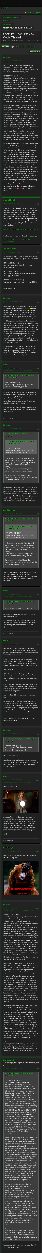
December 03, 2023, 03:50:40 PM (12, 1068)
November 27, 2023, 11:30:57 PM (12, 851)
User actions (35, 51)
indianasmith (9, 1060)
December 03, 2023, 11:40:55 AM (12, 908)
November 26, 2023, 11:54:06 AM (12, 734)
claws (5, 364)
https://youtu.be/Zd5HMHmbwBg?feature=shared (20, 229)
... (26, 47)
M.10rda (6, 57)
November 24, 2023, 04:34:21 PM (12, 513)
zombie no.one (9, 248)
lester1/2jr (8, 640)
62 (28, 47)
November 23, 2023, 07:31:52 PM (12, 61)
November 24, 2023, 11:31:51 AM (12, 203)
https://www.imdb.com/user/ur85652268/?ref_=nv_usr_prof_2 (16, 241)
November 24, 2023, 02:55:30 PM (12, 368)
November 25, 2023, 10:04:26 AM (12, 594)
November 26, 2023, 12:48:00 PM (12, 780)
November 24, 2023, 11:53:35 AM (12, 252)
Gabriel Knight (9, 200)
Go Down (5, 47)
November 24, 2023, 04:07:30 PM (12, 429)
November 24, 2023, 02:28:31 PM (12, 302)
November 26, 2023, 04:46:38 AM (12, 644)
